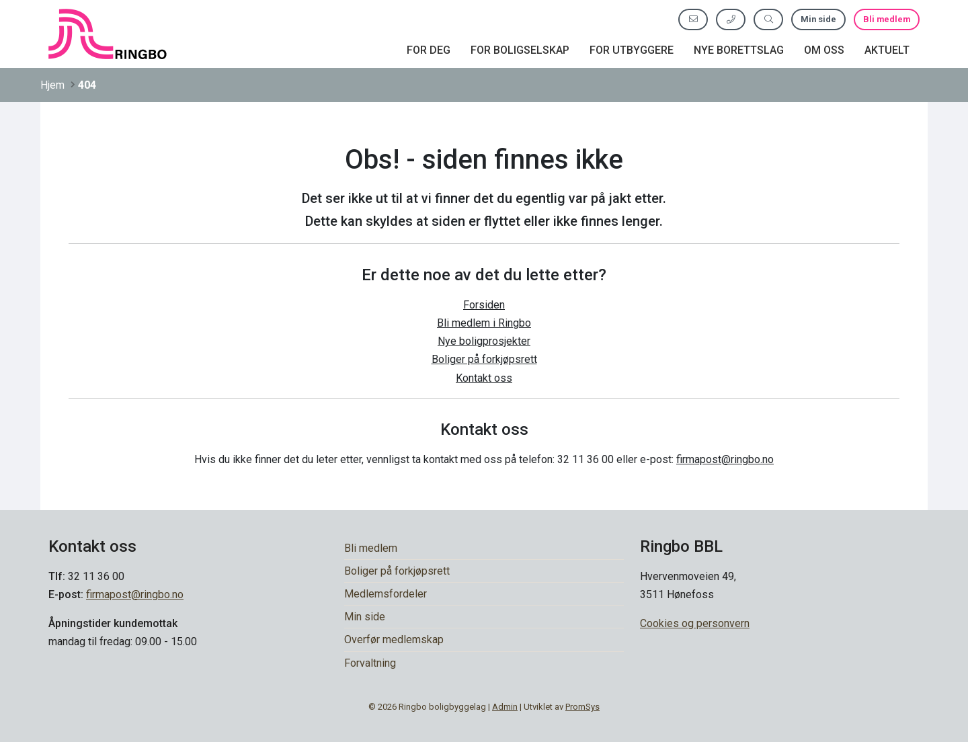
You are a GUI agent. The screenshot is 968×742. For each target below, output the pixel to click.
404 (87, 85)
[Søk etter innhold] (768, 19)
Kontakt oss (484, 378)
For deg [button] (428, 50)
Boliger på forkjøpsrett (484, 359)
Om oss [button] (824, 50)
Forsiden (484, 304)
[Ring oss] (730, 19)
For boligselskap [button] (520, 50)
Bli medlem (886, 19)
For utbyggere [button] (632, 50)
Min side (818, 19)
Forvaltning (370, 663)
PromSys (582, 707)
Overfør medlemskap (394, 639)
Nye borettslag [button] (739, 50)
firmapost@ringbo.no (725, 459)
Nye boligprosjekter (484, 341)
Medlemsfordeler (385, 593)
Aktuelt (887, 50)
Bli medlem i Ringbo (484, 323)
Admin (505, 707)
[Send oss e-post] (693, 19)
